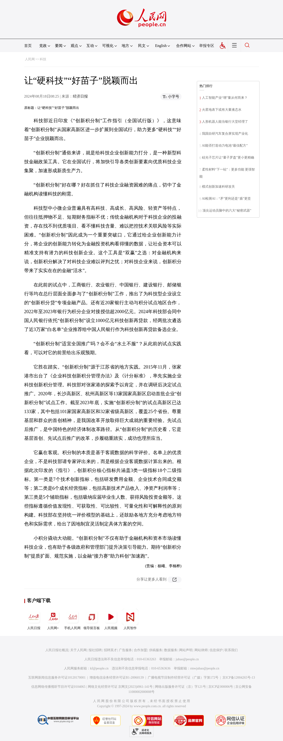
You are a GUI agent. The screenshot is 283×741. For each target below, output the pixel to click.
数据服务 (170, 650)
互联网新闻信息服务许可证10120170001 (57, 677)
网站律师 (201, 650)
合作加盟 (140, 650)
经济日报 (80, 96)
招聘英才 (110, 650)
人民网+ (53, 619)
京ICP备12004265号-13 (238, 677)
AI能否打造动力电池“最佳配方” (225, 145)
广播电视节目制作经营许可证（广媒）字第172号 (183, 677)
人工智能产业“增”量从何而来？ (225, 97)
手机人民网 (72, 619)
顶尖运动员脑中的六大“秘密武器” (226, 210)
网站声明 (185, 650)
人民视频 (111, 619)
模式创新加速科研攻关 (218, 186)
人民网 (30, 59)
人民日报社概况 (56, 650)
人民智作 (130, 619)
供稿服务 (155, 650)
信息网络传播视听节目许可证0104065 (58, 686)
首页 (28, 46)
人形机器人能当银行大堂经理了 (225, 121)
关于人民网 (78, 650)
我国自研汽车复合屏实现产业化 (225, 133)
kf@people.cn (99, 668)
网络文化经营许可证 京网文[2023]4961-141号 (120, 686)
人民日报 (34, 619)
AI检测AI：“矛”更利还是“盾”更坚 (226, 198)
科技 (43, 59)
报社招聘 (95, 650)
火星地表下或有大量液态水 (221, 109)
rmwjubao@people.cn (204, 668)
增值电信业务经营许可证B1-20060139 (116, 677)
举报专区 (206, 46)
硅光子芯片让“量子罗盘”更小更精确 (228, 157)
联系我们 (231, 650)
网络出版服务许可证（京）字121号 (180, 686)
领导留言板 (91, 619)
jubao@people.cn (187, 659)
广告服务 (125, 650)
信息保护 (216, 650)
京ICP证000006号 (220, 686)
